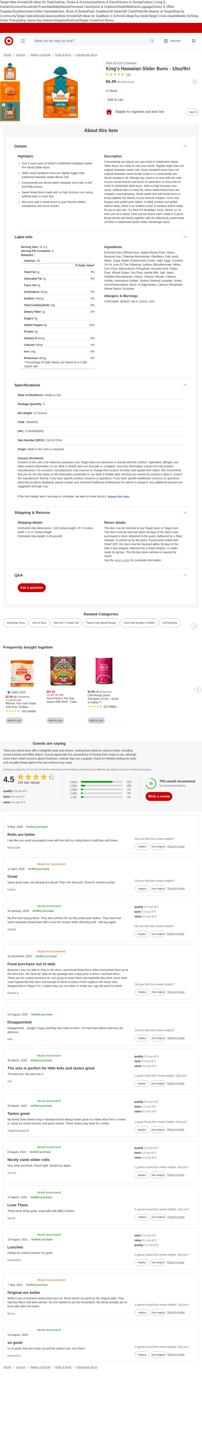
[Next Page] (195, 626)
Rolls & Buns (63, 54)
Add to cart (115, 99)
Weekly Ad (183, 16)
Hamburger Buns (86, 54)
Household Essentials (37, 6)
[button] (16, 692)
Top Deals (141, 16)
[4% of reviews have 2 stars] (101, 793)
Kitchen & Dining (129, 2)
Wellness (133, 6)
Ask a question (31, 587)
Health (122, 6)
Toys (15, 11)
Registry (60, 20)
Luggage (146, 6)
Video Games (44, 11)
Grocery (16, 6)
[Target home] (9, 41)
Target (7, 54)
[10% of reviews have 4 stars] (101, 785)
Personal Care (80, 6)
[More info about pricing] (195, 81)
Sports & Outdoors (104, 6)
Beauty (65, 6)
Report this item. (119, 496)
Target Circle (88, 20)
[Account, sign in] (173, 41)
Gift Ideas (115, 11)
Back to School (112, 16)
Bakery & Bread (40, 54)
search (152, 41)
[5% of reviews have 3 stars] (101, 789)
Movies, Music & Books (70, 11)
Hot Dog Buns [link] (170, 622)
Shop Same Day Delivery (37, 20)
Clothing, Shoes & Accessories (75, 2)
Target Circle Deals (162, 16)
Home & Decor (107, 2)
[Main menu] (22, 41)
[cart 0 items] (193, 41)
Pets (139, 11)
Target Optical (26, 16)
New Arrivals (68, 16)
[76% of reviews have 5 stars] (101, 782)
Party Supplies (97, 11)
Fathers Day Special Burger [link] (101, 622)
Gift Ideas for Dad (40, 2)
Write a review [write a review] (159, 796)
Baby (56, 6)
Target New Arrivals (14, 2)
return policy (122, 560)
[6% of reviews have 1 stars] (101, 797)
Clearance (51, 16)
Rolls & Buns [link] (39, 622)
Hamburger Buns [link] (16, 622)
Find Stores (105, 20)
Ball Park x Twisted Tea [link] (66, 622)
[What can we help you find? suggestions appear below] (94, 41)
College (128, 16)
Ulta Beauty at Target (157, 11)
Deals (40, 16)
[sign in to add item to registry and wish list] (192, 112)
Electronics (27, 11)
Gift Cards (129, 11)
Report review (176, 846)
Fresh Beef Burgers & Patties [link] (139, 622)
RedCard (72, 20)
